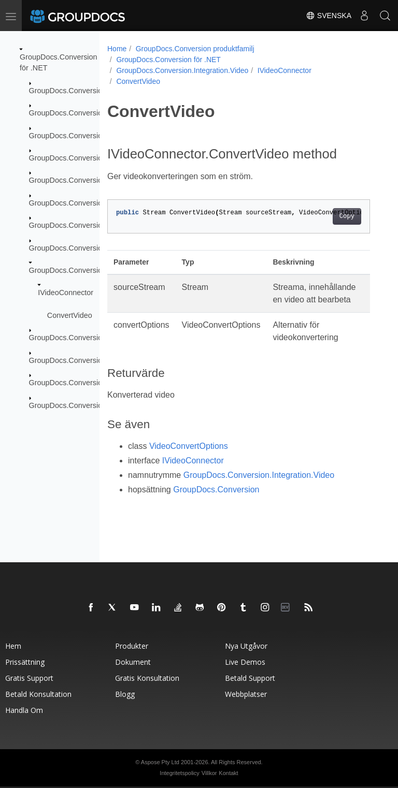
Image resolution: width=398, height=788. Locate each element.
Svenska (328, 15)
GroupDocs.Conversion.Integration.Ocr (93, 247)
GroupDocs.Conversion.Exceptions (87, 158)
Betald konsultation (38, 694)
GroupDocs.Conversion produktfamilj (195, 49)
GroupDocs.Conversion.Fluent (79, 203)
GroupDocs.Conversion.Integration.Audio (97, 225)
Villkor (209, 773)
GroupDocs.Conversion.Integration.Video (97, 270)
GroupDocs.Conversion (68, 90)
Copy (346, 216)
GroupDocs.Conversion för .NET (168, 59)
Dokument (133, 662)
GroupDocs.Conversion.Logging (82, 337)
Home (116, 49)
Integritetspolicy (179, 773)
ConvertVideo (69, 315)
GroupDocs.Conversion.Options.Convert (96, 360)
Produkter (131, 646)
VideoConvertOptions (188, 446)
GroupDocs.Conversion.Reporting (85, 405)
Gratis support (29, 678)
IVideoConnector (65, 292)
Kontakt (228, 773)
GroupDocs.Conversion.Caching (82, 113)
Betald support (250, 678)
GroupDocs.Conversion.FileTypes (84, 180)
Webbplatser (246, 694)
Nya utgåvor (246, 646)
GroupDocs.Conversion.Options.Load (91, 382)
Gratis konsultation (147, 678)
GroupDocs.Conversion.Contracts (84, 135)
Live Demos (245, 662)
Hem (13, 646)
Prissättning (25, 662)
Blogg (125, 694)
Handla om (24, 710)
